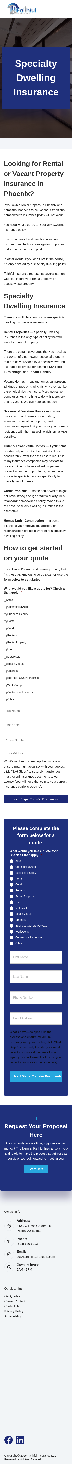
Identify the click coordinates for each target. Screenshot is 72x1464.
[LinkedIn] (20, 1440)
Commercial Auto (17, 606)
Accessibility (12, 1316)
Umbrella (12, 670)
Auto (10, 599)
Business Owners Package (23, 677)
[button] (36, 1169)
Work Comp (14, 685)
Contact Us (12, 1306)
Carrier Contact (14, 1301)
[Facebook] (8, 1440)
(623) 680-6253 (27, 1243)
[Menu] (66, 9)
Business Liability (17, 613)
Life (9, 649)
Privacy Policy (14, 1311)
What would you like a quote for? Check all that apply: (35, 590)
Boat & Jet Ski (15, 663)
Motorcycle (13, 656)
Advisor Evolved (30, 1459)
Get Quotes (12, 1296)
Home (10, 621)
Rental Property (16, 642)
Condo (11, 628)
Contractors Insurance (20, 692)
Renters (12, 635)
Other (10, 699)
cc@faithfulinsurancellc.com (36, 1256)
